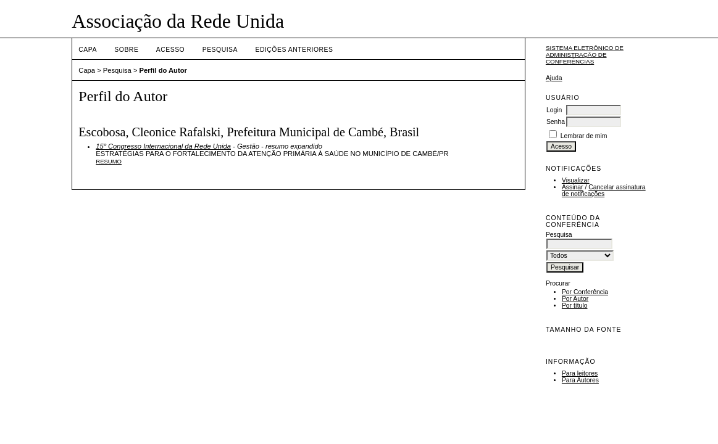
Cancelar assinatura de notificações (604, 190)
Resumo (109, 161)
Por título (575, 305)
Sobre (126, 49)
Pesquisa (220, 49)
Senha (555, 121)
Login (554, 110)
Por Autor (575, 298)
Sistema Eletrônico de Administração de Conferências (585, 54)
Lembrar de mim (584, 136)
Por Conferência (585, 292)
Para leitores (580, 373)
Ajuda (554, 78)
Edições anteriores (294, 49)
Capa (87, 49)
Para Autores (580, 380)
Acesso (170, 49)
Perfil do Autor (163, 70)
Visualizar (576, 180)
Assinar (572, 187)
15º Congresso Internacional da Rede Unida (163, 146)
